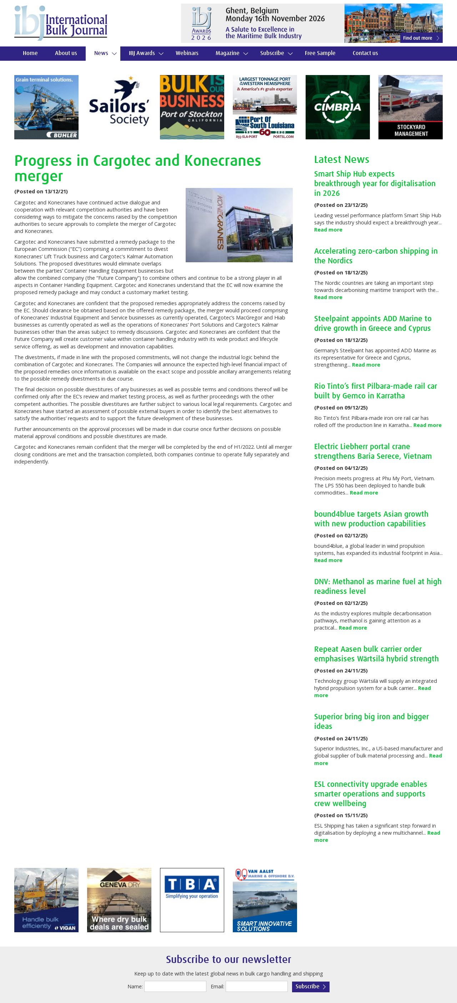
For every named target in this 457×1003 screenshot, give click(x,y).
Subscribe (272, 53)
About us (66, 53)
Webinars (187, 53)
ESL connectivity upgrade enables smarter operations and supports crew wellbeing (370, 794)
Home (30, 53)
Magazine (228, 53)
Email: (217, 986)
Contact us (365, 53)
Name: (135, 986)
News (101, 53)
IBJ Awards (142, 53)
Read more (328, 229)
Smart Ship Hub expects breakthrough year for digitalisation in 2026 (375, 183)
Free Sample (320, 53)
